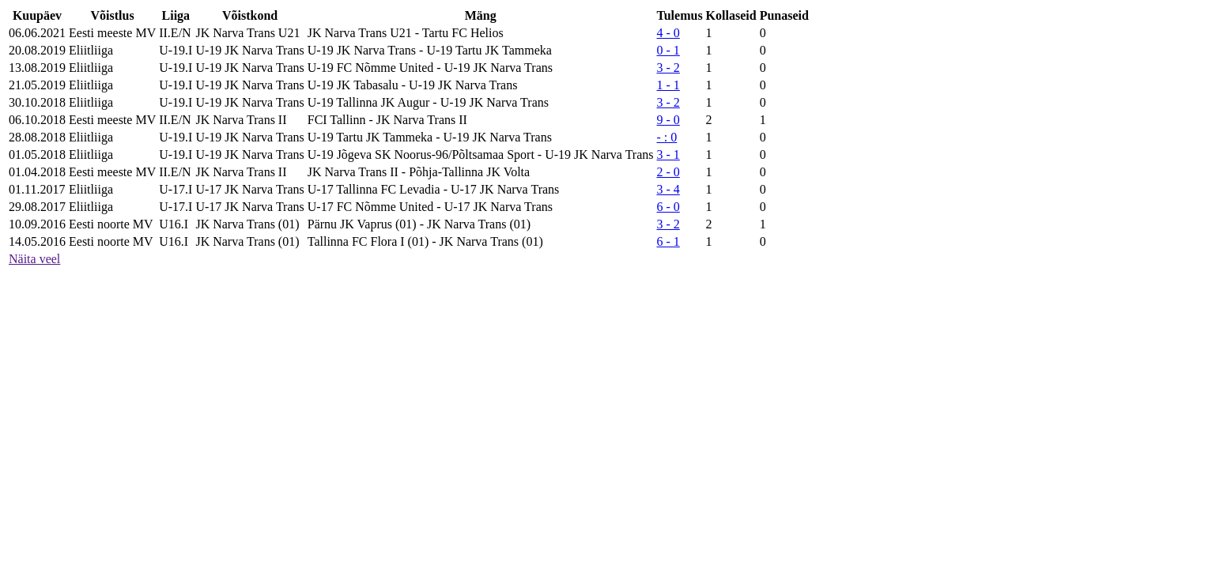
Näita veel (34, 259)
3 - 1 (668, 154)
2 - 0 (668, 172)
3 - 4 (668, 189)
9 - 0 (668, 119)
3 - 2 (668, 67)
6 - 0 (668, 206)
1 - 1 (668, 85)
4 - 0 (668, 33)
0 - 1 (668, 50)
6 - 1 (668, 241)
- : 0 (667, 137)
